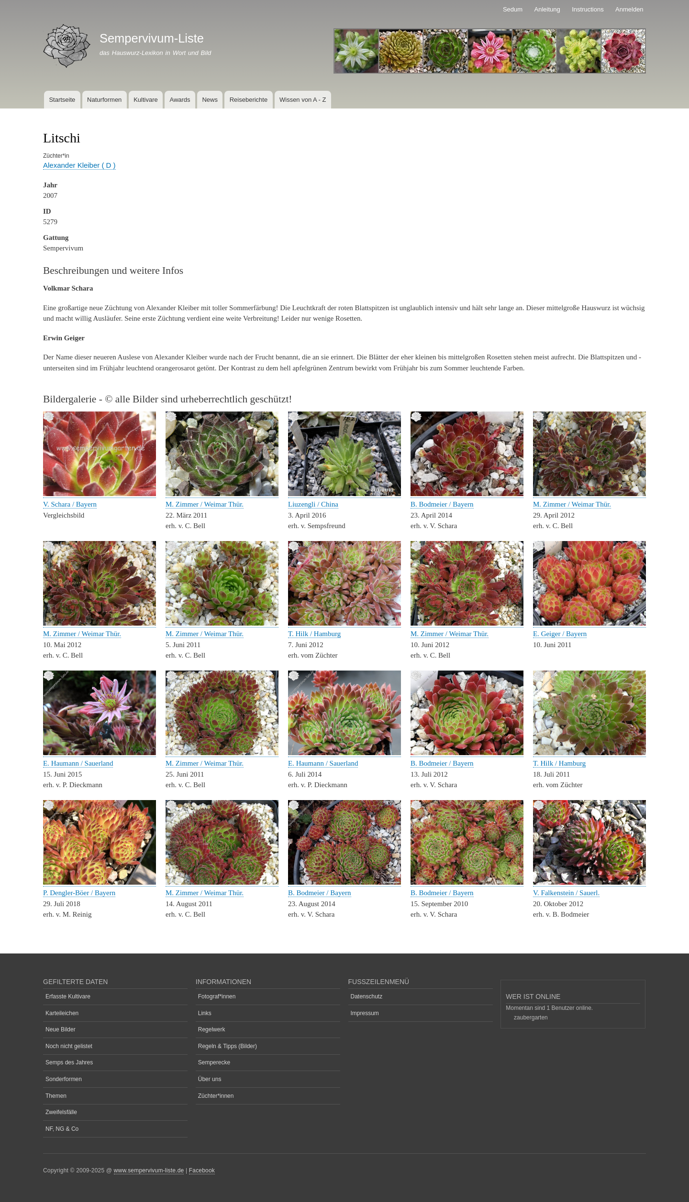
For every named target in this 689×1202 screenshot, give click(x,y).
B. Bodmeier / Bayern (442, 504)
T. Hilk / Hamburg (314, 634)
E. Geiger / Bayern (560, 634)
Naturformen (104, 99)
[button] (99, 494)
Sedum (512, 9)
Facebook (202, 1170)
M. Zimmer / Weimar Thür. (205, 504)
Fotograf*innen (217, 996)
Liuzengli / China (313, 504)
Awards (179, 99)
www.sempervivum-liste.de (149, 1170)
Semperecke (214, 1062)
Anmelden (629, 9)
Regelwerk (211, 1029)
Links (204, 1013)
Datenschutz (367, 996)
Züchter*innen (216, 1096)
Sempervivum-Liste (152, 38)
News (210, 99)
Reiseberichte (249, 99)
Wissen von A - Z (302, 99)
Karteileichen (61, 1013)
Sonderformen (63, 1079)
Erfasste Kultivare (67, 996)
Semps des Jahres (69, 1062)
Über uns (210, 1079)
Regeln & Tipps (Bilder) (227, 1046)
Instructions (587, 9)
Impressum (365, 1013)
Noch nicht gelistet (68, 1046)
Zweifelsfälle (61, 1112)
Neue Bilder (60, 1029)
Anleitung (547, 9)
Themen (56, 1096)
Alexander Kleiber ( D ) (79, 165)
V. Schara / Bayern (70, 504)
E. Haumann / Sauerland (78, 763)
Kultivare (145, 99)
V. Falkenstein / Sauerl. (566, 893)
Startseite (62, 99)
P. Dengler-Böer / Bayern (79, 893)
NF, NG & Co (61, 1129)
